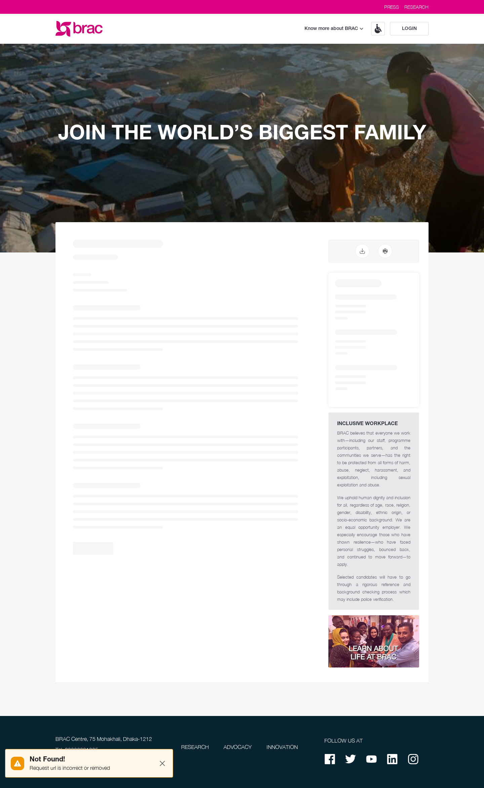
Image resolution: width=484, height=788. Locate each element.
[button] (375, 28)
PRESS (391, 7)
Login (409, 29)
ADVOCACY (238, 747)
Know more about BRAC (334, 29)
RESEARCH (416, 7)
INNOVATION (282, 747)
